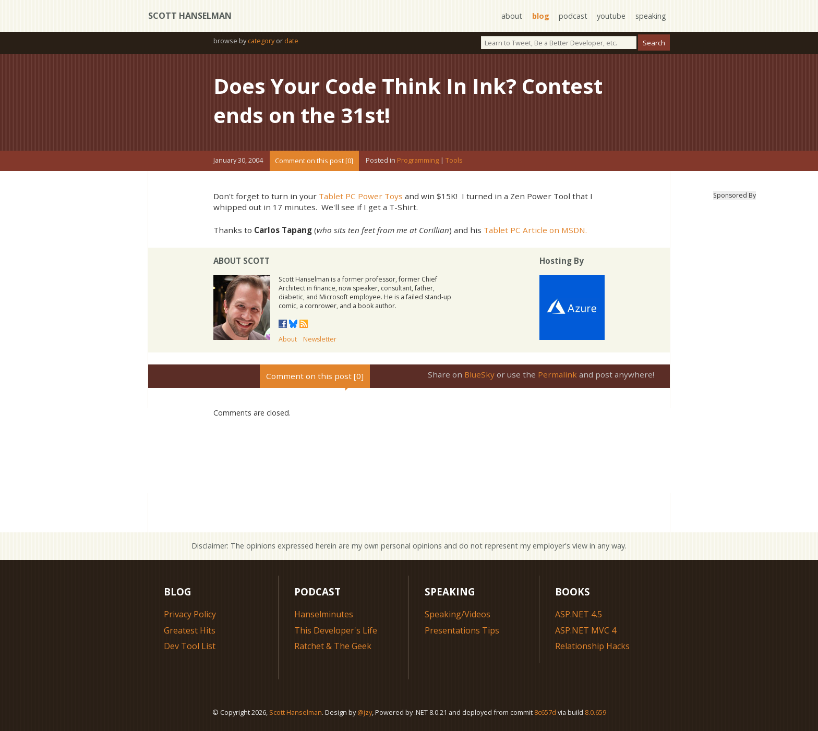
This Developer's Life (335, 630)
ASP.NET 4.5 (578, 614)
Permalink (557, 374)
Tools (454, 160)
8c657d (545, 712)
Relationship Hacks (592, 646)
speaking (650, 16)
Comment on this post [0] (314, 160)
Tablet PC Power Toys (361, 196)
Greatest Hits (189, 630)
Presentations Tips (462, 630)
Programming (418, 160)
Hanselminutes (323, 614)
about (511, 16)
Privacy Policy (190, 614)
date (291, 40)
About (288, 339)
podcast (573, 16)
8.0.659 (595, 712)
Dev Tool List (189, 646)
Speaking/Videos (457, 614)
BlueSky (479, 374)
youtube (611, 16)
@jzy (364, 712)
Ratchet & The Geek (332, 646)
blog (540, 16)
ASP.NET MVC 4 (585, 630)
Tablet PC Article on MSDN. (535, 230)
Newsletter (319, 339)
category (261, 40)
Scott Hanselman (190, 15)
